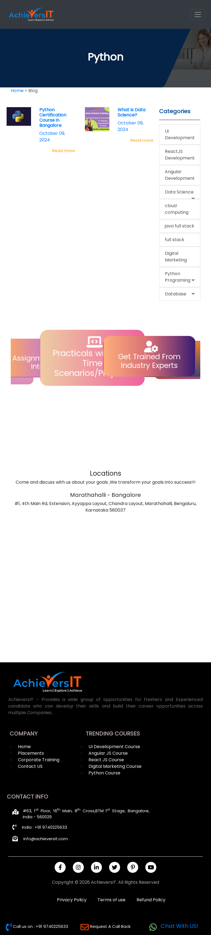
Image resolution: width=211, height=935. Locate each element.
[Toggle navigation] (198, 14)
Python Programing (180, 277)
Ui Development (180, 134)
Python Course (104, 773)
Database (180, 294)
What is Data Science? (131, 112)
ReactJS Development (180, 154)
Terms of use (112, 900)
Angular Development (180, 175)
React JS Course (106, 760)
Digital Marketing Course (114, 766)
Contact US (30, 766)
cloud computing (176, 209)
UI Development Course (114, 746)
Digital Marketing (176, 256)
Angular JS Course (108, 753)
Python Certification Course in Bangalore (52, 118)
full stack (174, 239)
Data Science (180, 194)
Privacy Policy (72, 900)
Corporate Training (38, 760)
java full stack (179, 226)
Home (24, 746)
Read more (63, 150)
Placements (31, 753)
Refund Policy (151, 900)
